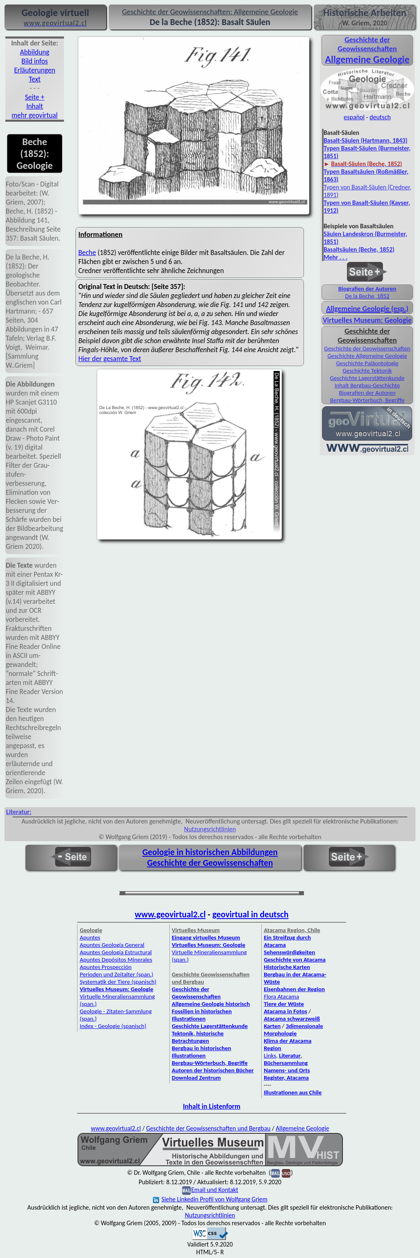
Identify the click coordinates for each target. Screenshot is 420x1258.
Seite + (34, 97)
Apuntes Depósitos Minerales (116, 959)
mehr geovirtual (34, 115)
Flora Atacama (281, 996)
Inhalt (34, 106)
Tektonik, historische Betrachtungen (198, 1037)
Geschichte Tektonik (367, 370)
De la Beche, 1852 (367, 296)
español (354, 117)
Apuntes (90, 937)
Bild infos (34, 61)
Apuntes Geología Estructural (116, 952)
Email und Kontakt (214, 1190)
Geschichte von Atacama (295, 959)
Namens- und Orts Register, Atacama (287, 1074)
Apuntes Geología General (112, 945)
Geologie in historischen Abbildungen (210, 852)
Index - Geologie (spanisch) (113, 1026)
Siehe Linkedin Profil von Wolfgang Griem (210, 1199)
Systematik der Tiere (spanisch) (118, 981)
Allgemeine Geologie (302, 1128)
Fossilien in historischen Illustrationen (202, 1015)
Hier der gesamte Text (109, 358)
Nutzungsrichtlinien (210, 829)
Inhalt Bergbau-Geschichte (367, 385)
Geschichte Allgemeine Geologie (367, 355)
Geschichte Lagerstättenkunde (367, 378)
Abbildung (35, 52)
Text (35, 79)
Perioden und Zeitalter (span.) (116, 974)
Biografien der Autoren (367, 288)
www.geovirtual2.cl (170, 914)
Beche (87, 252)
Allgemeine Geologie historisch (211, 1004)
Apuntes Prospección (105, 967)
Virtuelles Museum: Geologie (367, 320)
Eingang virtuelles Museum (206, 937)
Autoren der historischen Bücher (213, 1070)
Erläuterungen (34, 70)
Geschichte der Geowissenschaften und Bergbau (208, 1128)
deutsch (380, 117)
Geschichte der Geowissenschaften (367, 348)
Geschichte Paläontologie (367, 363)
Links (270, 1055)
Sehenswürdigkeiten (289, 952)
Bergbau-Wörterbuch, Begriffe (367, 400)
